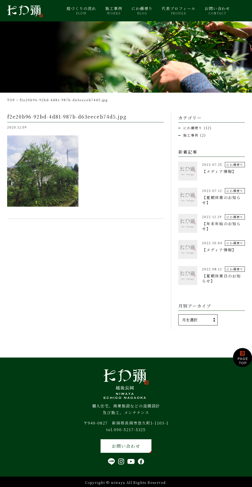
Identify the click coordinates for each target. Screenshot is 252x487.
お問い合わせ (217, 11)
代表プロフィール (178, 11)
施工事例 (113, 11)
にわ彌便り (142, 11)
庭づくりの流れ (81, 11)
